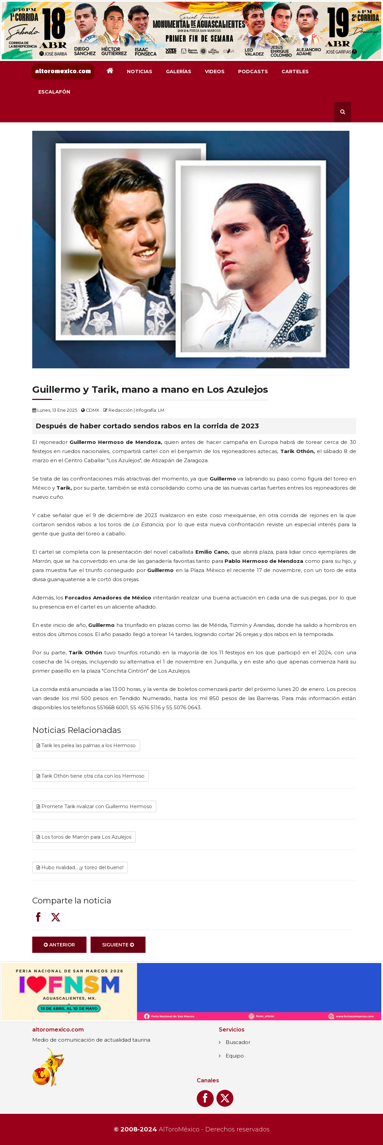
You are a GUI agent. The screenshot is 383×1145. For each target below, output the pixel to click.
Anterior (59, 945)
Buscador (238, 1042)
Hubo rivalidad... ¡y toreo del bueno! (80, 867)
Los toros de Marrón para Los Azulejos (84, 837)
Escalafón (54, 92)
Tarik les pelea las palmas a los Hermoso (86, 745)
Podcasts (253, 71)
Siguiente (118, 945)
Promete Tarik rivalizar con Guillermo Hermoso (94, 806)
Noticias (139, 71)
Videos (215, 71)
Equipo (235, 1055)
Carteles (295, 71)
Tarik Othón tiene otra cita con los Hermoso (91, 776)
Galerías (178, 71)
